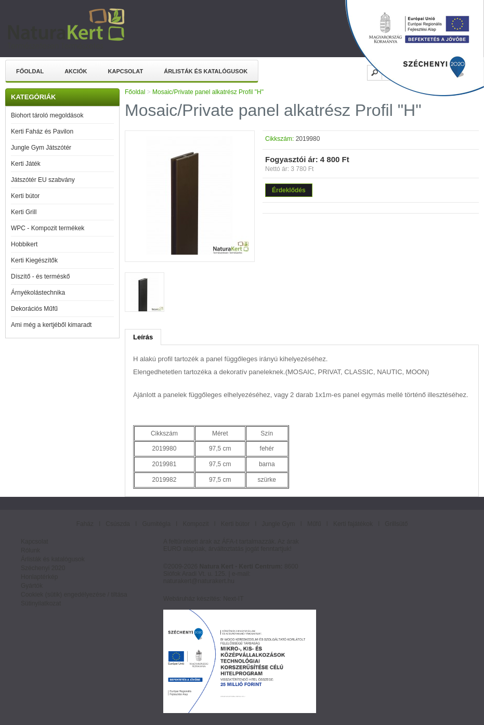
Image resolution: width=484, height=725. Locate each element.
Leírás (143, 337)
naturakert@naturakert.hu (198, 581)
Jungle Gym (278, 524)
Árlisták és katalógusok (205, 71)
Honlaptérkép (39, 577)
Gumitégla (156, 524)
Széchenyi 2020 (43, 568)
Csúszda (118, 524)
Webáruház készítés (191, 598)
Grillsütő (396, 524)
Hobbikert (24, 244)
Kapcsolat (125, 71)
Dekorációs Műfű (34, 308)
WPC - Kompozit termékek (47, 228)
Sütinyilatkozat (41, 603)
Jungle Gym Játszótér (41, 147)
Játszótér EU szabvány (43, 179)
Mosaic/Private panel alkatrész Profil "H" (208, 92)
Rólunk (30, 550)
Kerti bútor (25, 196)
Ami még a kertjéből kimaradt (51, 324)
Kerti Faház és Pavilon (42, 131)
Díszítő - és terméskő (40, 276)
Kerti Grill (23, 212)
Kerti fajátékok (353, 524)
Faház (85, 524)
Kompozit (195, 524)
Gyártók (32, 585)
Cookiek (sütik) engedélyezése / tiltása (74, 594)
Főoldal (30, 71)
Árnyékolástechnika (38, 292)
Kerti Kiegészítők (34, 260)
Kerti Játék (26, 163)
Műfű (314, 524)
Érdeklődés (289, 190)
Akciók (75, 71)
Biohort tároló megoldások (47, 115)
